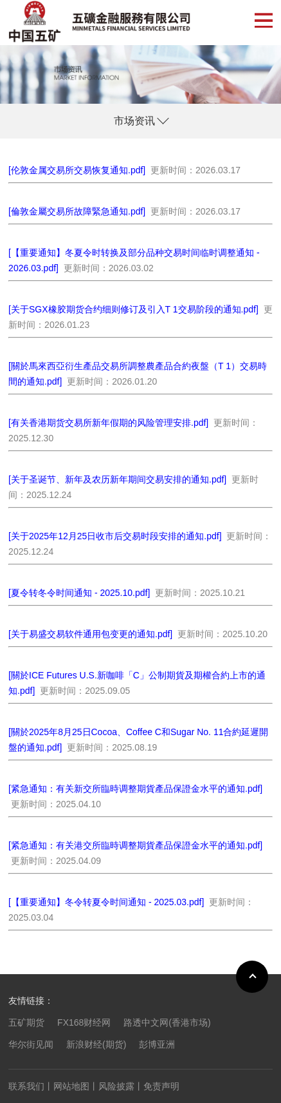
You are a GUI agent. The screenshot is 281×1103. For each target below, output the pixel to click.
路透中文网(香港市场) (166, 1022)
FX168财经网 (84, 1022)
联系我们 (26, 1086)
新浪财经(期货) (96, 1044)
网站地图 (71, 1086)
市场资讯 (134, 120)
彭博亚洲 (157, 1044)
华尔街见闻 (30, 1044)
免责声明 (161, 1086)
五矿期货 (26, 1022)
